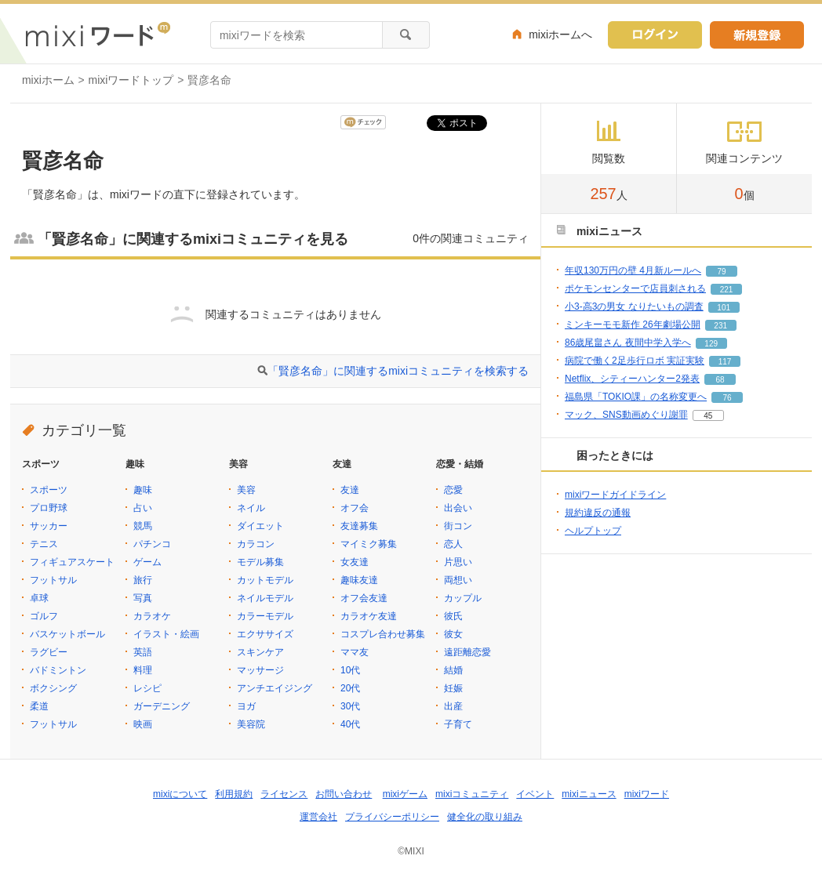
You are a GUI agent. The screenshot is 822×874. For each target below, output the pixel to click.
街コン (458, 525)
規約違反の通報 (598, 512)
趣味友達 (359, 580)
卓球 (39, 598)
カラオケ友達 (368, 616)
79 (721, 271)
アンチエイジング (274, 688)
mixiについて (180, 794)
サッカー (48, 525)
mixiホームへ (560, 34)
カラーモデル (265, 616)
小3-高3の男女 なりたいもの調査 (634, 306)
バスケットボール (67, 634)
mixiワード (646, 794)
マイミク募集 (368, 544)
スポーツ (48, 489)
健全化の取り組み (484, 816)
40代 (350, 724)
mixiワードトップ (131, 80)
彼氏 (453, 616)
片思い (458, 562)
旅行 (142, 580)
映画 (142, 724)
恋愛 (453, 489)
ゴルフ (44, 616)
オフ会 (354, 507)
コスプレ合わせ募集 (382, 634)
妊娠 (453, 688)
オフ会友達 (363, 598)
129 (711, 343)
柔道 (39, 706)
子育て (458, 724)
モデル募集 (260, 562)
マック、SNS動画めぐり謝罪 (626, 414)
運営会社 (318, 816)
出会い (458, 507)
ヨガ (246, 706)
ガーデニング (161, 706)
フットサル (53, 580)
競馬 (142, 525)
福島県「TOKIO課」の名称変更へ (636, 396)
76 (727, 397)
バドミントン (58, 670)
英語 (142, 652)
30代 (350, 706)
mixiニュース (589, 794)
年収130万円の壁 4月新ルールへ (633, 270)
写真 (142, 598)
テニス (44, 544)
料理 (142, 670)
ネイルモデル (265, 598)
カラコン (256, 544)
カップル (463, 598)
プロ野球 (48, 507)
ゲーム (147, 562)
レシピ (147, 688)
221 (726, 289)
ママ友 (354, 652)
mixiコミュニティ (471, 794)
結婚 (453, 670)
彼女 (453, 634)
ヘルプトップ (593, 530)
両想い (458, 580)
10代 (350, 670)
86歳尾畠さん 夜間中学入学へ (628, 342)
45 (708, 416)
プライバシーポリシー (392, 816)
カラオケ (152, 616)
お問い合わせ (343, 794)
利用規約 (234, 794)
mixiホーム (48, 80)
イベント (535, 794)
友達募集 (359, 525)
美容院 (251, 724)
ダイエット (260, 525)
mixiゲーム (405, 794)
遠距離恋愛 (467, 652)
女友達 (354, 562)
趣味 (142, 489)
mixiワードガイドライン (615, 494)
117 (725, 361)
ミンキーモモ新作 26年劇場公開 (632, 324)
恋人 (453, 544)
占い (142, 507)
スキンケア (260, 652)
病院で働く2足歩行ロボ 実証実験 (634, 360)
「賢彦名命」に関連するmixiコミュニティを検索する (398, 370)
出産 (453, 706)
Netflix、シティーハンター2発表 (632, 378)
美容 (246, 489)
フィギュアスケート (72, 562)
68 (719, 379)
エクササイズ (265, 634)
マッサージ (260, 670)
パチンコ (152, 544)
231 (720, 325)
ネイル (251, 507)
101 (723, 307)
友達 (349, 489)
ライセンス (283, 794)
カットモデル (265, 580)
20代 (350, 688)
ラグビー (48, 652)
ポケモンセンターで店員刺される (635, 288)
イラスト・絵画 (166, 634)
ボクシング (53, 688)
